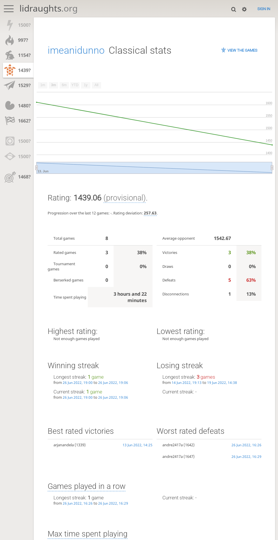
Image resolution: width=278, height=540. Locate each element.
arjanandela (63, 444)
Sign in (263, 9)
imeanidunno (76, 50)
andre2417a (172, 444)
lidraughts (48, 8)
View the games (242, 50)
